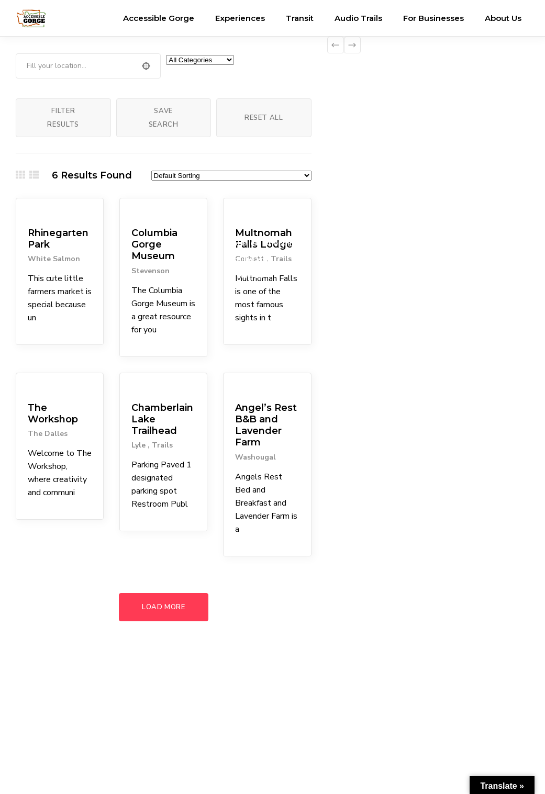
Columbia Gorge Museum (154, 244)
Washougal (255, 457)
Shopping (281, 243)
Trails (162, 445)
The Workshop (53, 413)
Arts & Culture (47, 385)
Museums (143, 210)
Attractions (249, 210)
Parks (31, 210)
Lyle (139, 445)
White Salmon (54, 259)
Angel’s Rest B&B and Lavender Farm (266, 425)
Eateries (244, 243)
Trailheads (249, 259)
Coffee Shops (254, 226)
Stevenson (150, 271)
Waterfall (246, 275)
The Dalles (48, 434)
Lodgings (246, 385)
